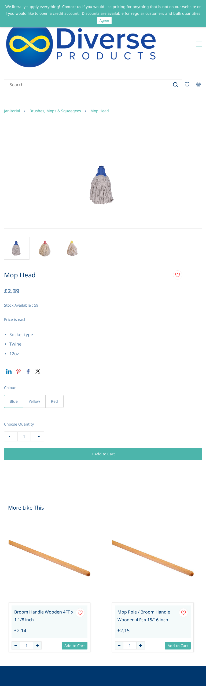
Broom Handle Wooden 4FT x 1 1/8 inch (43, 592)
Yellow (34, 378)
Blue (14, 378)
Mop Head (99, 87)
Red (54, 378)
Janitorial (12, 87)
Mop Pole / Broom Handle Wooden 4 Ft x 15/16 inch (143, 592)
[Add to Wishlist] (177, 251)
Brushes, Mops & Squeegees (55, 87)
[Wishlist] (189, 61)
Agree (104, 20)
